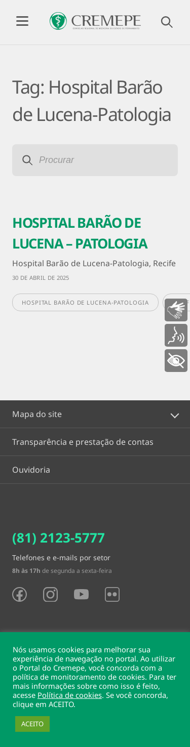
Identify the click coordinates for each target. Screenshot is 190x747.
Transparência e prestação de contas (83, 441)
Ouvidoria (31, 469)
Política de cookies (69, 694)
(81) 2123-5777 (58, 537)
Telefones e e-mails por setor (61, 557)
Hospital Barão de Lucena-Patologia (85, 302)
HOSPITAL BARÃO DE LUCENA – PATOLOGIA (79, 233)
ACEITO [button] (32, 723)
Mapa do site (37, 414)
